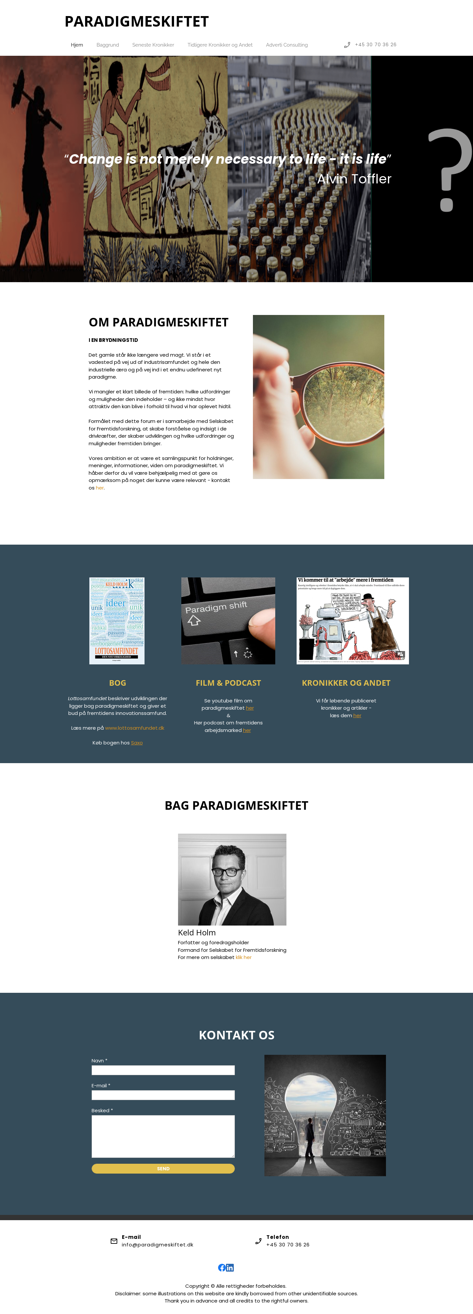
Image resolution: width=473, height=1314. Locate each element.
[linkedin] (230, 1268)
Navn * (99, 1060)
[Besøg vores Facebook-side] (222, 1268)
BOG (117, 682)
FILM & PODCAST (228, 682)
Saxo (137, 742)
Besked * (102, 1110)
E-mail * (101, 1085)
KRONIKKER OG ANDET (346, 682)
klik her (244, 957)
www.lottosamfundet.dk (134, 727)
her (100, 487)
